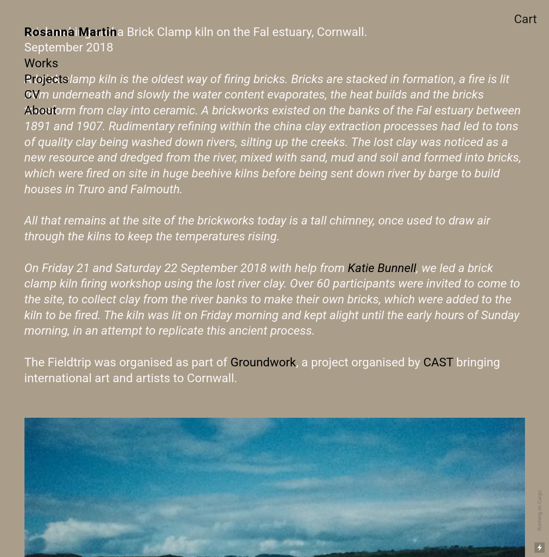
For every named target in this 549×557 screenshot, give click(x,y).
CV (32, 94)
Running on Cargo (540, 510)
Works (41, 63)
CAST (438, 362)
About (40, 110)
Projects (46, 79)
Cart (525, 19)
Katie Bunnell (382, 268)
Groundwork (263, 362)
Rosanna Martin (71, 32)
